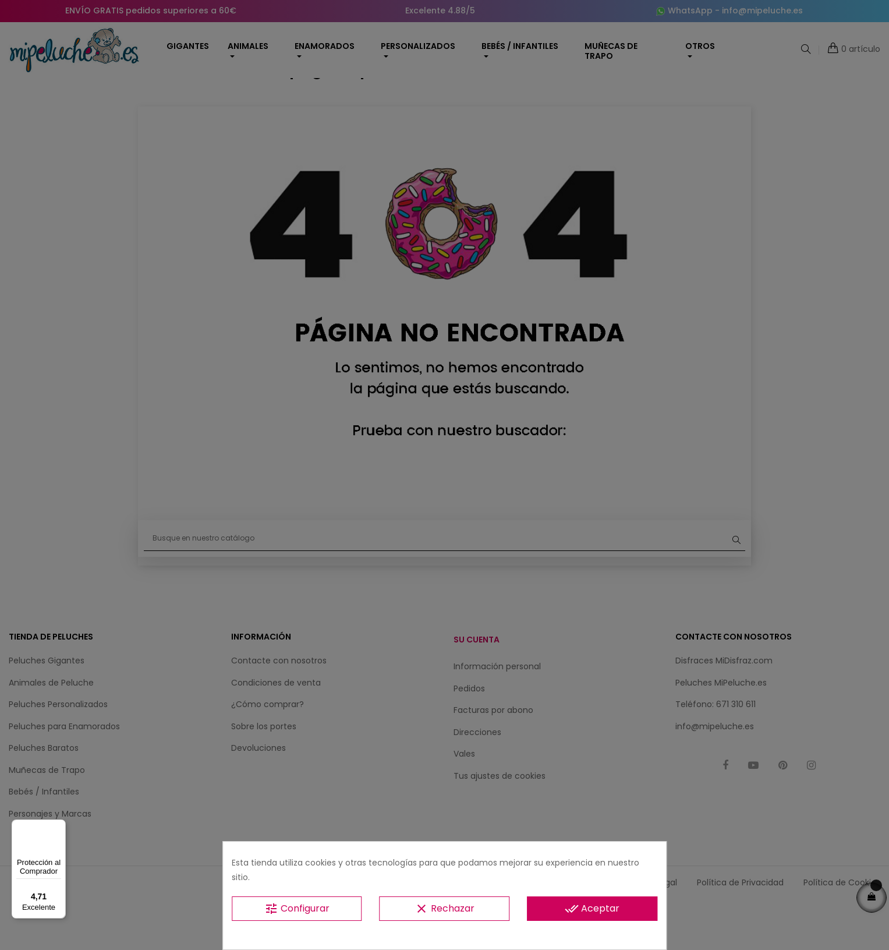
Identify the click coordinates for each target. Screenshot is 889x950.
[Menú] (59, 827)
